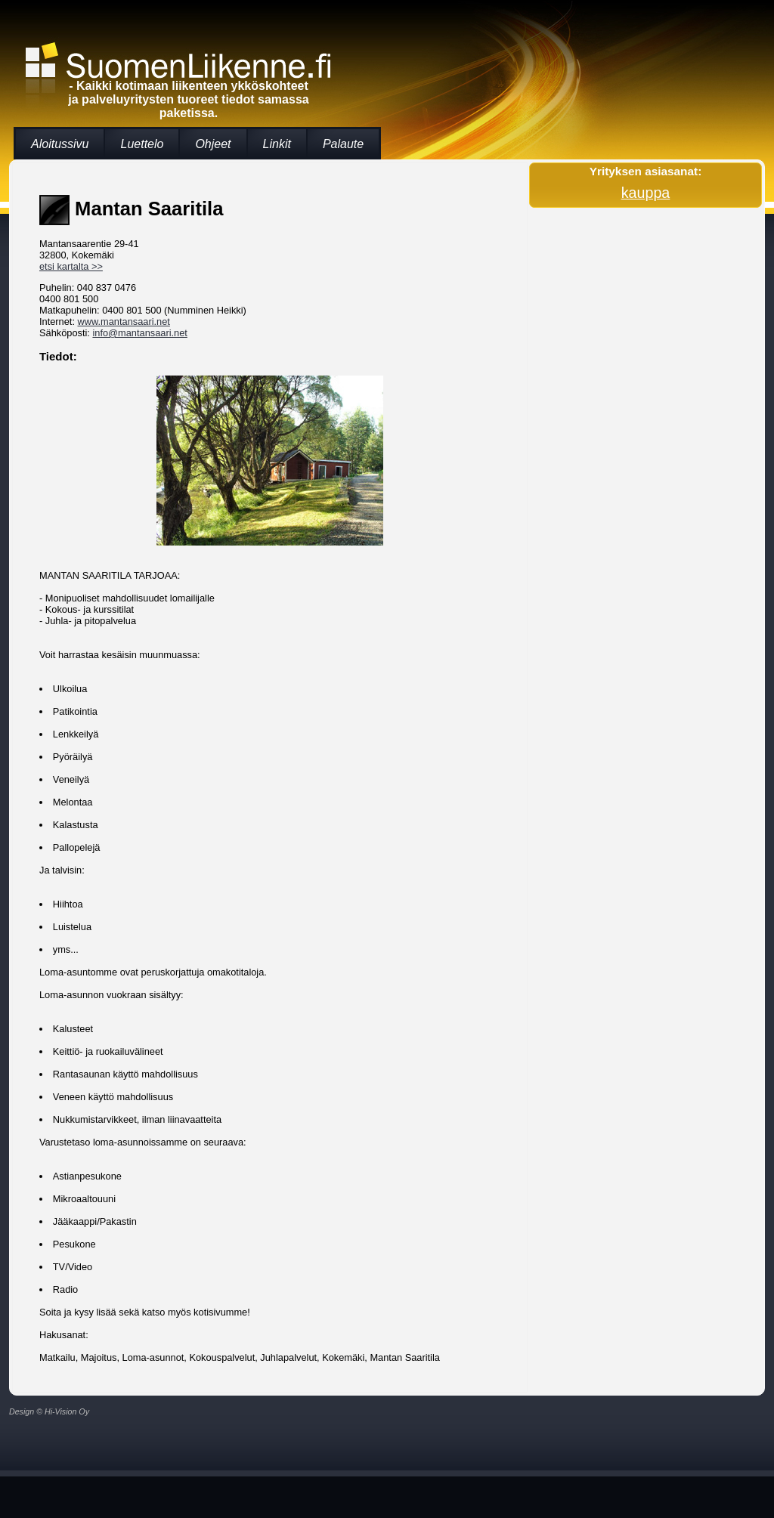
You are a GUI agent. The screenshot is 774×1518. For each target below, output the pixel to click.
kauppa (645, 192)
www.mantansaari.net (124, 321)
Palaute (343, 144)
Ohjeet (213, 144)
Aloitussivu (59, 144)
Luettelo (141, 144)
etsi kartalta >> (71, 266)
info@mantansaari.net (139, 333)
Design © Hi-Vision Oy (49, 1411)
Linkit (277, 144)
